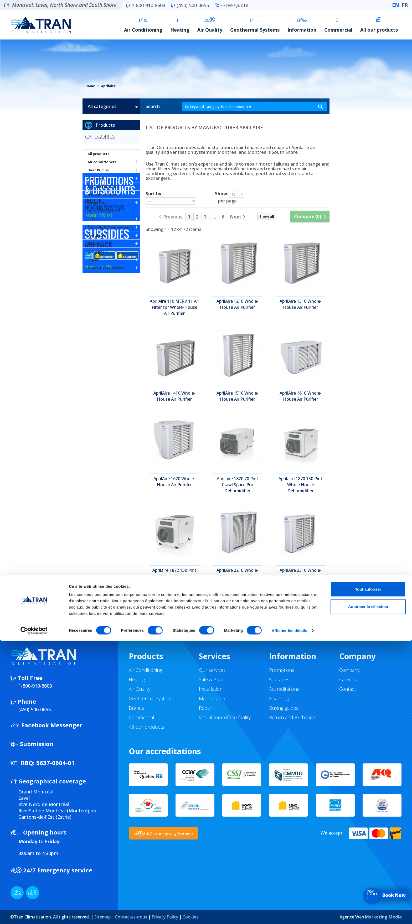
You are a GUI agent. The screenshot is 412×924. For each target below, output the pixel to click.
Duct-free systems (103, 210)
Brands (136, 708)
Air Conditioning (143, 25)
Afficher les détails (289, 913)
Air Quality (209, 25)
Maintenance (212, 698)
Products (105, 125)
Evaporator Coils (102, 186)
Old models (97, 251)
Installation (211, 689)
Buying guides (283, 708)
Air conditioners (101, 162)
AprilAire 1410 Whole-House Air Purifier (174, 396)
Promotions (281, 670)
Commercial (338, 25)
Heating (179, 25)
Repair (93, 259)
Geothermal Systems (255, 25)
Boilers (93, 243)
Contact (347, 689)
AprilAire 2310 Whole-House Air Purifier (301, 573)
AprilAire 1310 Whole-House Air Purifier (301, 304)
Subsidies (279, 679)
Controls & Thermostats (109, 227)
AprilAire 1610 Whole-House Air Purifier (301, 396)
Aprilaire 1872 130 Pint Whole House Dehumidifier (174, 576)
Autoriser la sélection (368, 889)
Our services (212, 670)
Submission (32, 744)
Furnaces (95, 178)
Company (349, 670)
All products (98, 153)
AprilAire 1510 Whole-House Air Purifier (238, 396)
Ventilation (97, 235)
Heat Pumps (98, 170)
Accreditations (284, 689)
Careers (347, 679)
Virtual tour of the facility (225, 717)
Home (90, 86)
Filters (93, 219)
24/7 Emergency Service (163, 833)
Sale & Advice (213, 679)
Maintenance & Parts (106, 268)
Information (301, 25)
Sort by (153, 193)
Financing (279, 698)
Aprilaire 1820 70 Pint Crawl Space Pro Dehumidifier (237, 485)
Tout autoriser (368, 872)
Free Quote (231, 5)
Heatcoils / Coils (101, 194)
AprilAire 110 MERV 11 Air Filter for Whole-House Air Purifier (174, 307)
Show (221, 193)
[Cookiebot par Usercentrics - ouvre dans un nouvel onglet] (34, 914)
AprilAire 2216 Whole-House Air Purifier (238, 573)
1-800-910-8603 (145, 5)
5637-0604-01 (43, 763)
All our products (379, 25)
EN (395, 5)
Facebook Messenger (46, 725)
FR (405, 5)
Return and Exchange (292, 717)
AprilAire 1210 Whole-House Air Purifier (238, 304)
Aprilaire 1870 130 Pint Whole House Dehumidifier (300, 485)
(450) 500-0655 (190, 5)
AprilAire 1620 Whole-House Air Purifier (174, 482)
